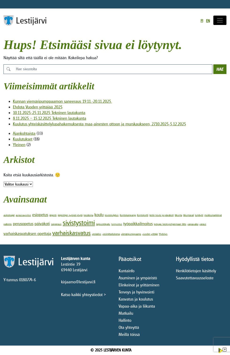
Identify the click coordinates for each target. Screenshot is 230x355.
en (208, 21)
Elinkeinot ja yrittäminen (139, 284)
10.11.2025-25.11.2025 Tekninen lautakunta (49, 112)
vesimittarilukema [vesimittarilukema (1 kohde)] (111, 234)
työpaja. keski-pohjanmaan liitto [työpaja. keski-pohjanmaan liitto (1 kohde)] (170, 224)
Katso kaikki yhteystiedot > (83, 294)
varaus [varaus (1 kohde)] (202, 224)
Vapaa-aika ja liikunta (137, 306)
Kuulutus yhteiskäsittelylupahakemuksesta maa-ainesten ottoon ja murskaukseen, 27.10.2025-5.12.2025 (99, 123)
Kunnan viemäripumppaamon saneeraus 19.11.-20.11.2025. (62, 101)
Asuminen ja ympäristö (138, 277)
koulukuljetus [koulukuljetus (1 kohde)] (112, 215)
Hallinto (125, 320)
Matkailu (126, 313)
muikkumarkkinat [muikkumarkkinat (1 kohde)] (213, 215)
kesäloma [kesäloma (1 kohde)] (88, 215)
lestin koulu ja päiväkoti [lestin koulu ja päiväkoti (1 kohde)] (161, 215)
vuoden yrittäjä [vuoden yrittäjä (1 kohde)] (150, 234)
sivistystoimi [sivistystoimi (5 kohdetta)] (79, 223)
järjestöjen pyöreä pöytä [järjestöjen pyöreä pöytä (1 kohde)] (70, 215)
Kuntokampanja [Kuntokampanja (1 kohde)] (128, 215)
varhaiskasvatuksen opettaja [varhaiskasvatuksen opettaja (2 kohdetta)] (27, 233)
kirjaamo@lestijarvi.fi (78, 281)
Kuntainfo (126, 270)
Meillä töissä (129, 334)
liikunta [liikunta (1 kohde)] (178, 215)
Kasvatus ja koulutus (136, 299)
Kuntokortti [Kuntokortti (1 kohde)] (142, 215)
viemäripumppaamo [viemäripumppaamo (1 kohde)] (131, 234)
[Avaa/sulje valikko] (219, 20)
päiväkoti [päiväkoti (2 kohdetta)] (42, 223)
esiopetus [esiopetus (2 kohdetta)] (40, 214)
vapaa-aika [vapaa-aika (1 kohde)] (192, 224)
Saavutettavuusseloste (195, 277)
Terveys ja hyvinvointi (136, 291)
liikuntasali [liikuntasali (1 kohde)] (188, 215)
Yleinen (19, 144)
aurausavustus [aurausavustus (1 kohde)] (23, 215)
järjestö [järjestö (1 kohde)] (53, 215)
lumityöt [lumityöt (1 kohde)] (199, 215)
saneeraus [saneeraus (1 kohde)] (56, 224)
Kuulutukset (22, 138)
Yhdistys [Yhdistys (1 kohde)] (163, 234)
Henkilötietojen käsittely (196, 270)
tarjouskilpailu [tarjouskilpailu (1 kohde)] (103, 224)
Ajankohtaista (24, 133)
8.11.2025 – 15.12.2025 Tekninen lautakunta (49, 118)
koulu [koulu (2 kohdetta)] (99, 214)
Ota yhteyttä (129, 327)
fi (202, 21)
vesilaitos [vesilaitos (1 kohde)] (96, 234)
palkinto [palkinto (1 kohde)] (8, 224)
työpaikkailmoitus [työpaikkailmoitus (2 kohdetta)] (138, 223)
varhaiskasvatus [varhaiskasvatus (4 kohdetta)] (71, 232)
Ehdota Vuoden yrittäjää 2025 (37, 106)
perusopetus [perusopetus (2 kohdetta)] (23, 223)
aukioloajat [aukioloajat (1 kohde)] (9, 215)
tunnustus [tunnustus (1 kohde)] (116, 224)
